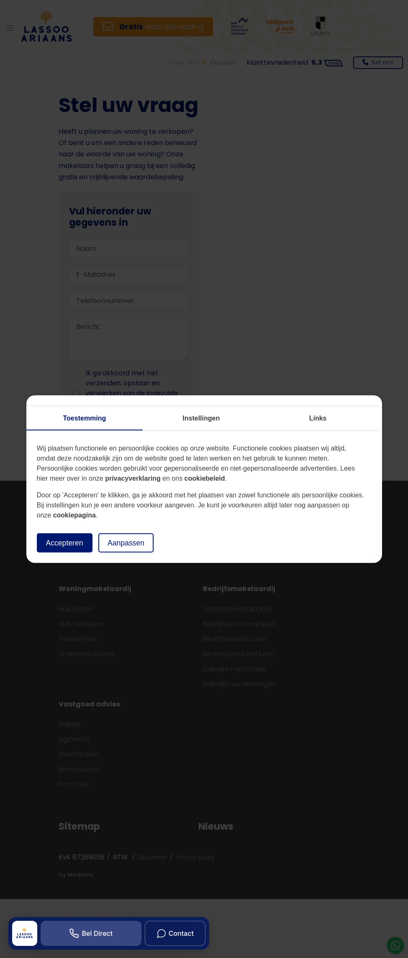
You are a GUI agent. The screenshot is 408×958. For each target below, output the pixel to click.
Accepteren (64, 542)
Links (318, 417)
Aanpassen (126, 542)
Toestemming (84, 417)
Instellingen (201, 417)
